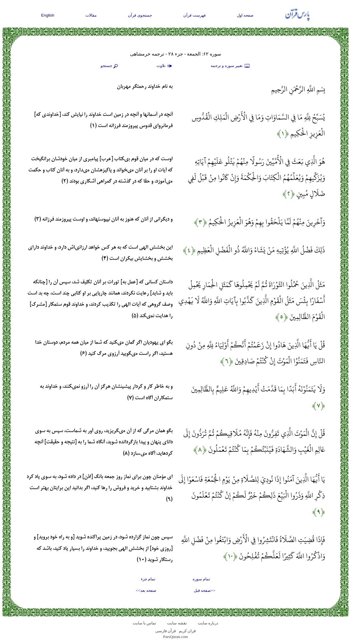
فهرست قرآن (194, 15)
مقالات (91, 15)
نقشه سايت (177, 623)
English (47, 15)
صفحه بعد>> (146, 590)
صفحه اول (245, 15)
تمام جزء (148, 579)
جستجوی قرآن (140, 15)
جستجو (110, 66)
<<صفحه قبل (204, 590)
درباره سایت (208, 623)
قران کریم (187, 631)
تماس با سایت (145, 623)
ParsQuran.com (175, 636)
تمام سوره (201, 579)
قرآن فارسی (165, 631)
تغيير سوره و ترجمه (230, 66)
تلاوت (165, 66)
